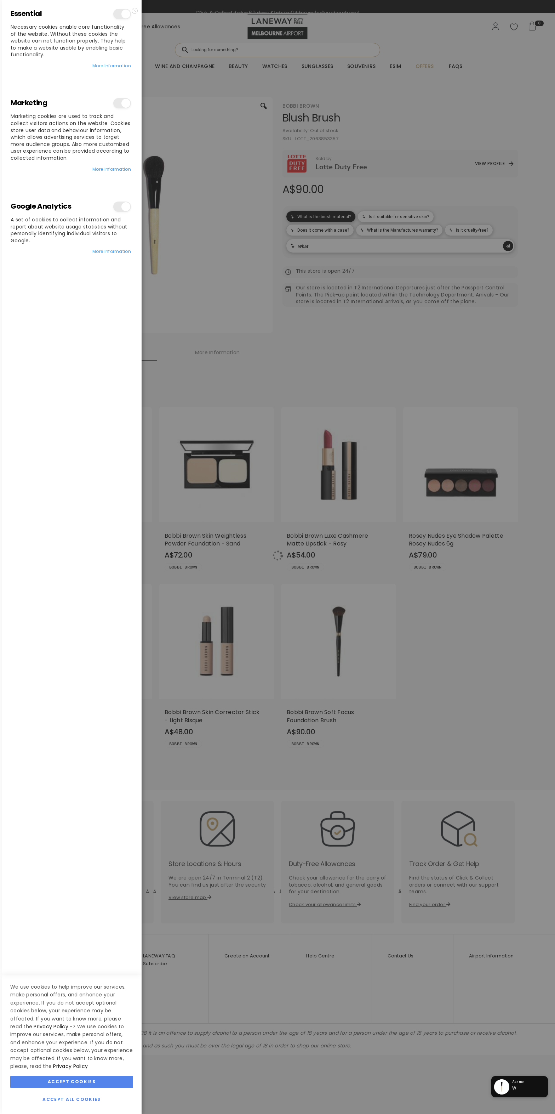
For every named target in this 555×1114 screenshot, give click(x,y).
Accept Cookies (72, 753)
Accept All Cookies (71, 771)
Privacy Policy (51, 697)
